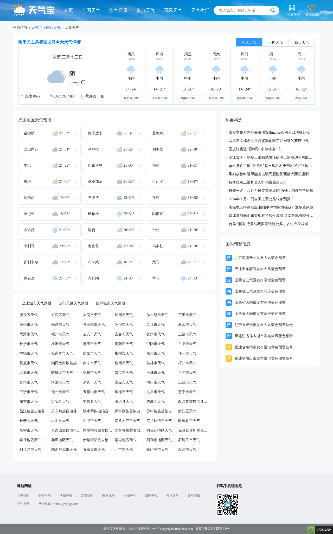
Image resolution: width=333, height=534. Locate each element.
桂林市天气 (155, 363)
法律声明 (66, 496)
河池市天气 (60, 382)
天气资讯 (194, 496)
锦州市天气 (124, 315)
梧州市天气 (187, 363)
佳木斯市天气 (157, 315)
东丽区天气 (60, 315)
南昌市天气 (60, 325)
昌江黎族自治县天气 (35, 411)
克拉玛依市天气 (159, 421)
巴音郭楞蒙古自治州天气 (130, 430)
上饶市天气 (187, 334)
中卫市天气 (92, 421)
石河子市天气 (189, 440)
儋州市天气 (60, 392)
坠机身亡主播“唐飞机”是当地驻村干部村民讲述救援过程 (272, 166)
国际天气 (173, 10)
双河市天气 (187, 450)
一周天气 (275, 42)
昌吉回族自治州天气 (67, 430)
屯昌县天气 (92, 401)
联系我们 (87, 496)
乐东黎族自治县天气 (67, 411)
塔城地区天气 (126, 440)
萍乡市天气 (124, 325)
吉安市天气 (92, 334)
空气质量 (118, 10)
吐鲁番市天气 (189, 421)
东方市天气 (29, 401)
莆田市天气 (187, 315)
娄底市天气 (29, 363)
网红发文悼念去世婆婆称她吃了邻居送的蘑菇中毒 (269, 141)
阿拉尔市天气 (30, 450)
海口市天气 (155, 382)
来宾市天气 (92, 382)
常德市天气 (29, 353)
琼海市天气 (124, 392)
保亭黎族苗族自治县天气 (130, 411)
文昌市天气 (155, 392)
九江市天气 (155, 325)
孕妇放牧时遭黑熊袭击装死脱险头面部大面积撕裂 (269, 174)
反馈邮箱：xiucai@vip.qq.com (58, 504)
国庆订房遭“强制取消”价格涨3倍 (255, 149)
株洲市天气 (60, 344)
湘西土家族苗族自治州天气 (67, 363)
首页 (68, 10)
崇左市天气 (124, 382)
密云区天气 (29, 315)
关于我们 (23, 496)
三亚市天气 (187, 382)
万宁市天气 (187, 392)
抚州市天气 (155, 334)
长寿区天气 (29, 421)
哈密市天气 (29, 430)
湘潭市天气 (92, 344)
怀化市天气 (187, 353)
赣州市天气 (60, 334)
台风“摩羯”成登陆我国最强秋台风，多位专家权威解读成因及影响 (272, 224)
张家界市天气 (62, 353)
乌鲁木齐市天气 (127, 421)
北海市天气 (29, 373)
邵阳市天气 (155, 344)
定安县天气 (60, 401)
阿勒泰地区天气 (159, 440)
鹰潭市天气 (29, 334)
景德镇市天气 (94, 325)
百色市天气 (187, 373)
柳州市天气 (124, 363)
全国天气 (91, 10)
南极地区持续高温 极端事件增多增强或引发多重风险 (271, 207)
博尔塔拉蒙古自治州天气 (99, 430)
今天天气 (249, 42)
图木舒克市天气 (64, 450)
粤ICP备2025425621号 (212, 529)
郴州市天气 (124, 353)
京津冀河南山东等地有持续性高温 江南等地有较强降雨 (272, 216)
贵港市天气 (124, 373)
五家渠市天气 (94, 450)
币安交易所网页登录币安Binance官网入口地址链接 (269, 132)
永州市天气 (155, 353)
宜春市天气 (124, 334)
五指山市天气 (94, 392)
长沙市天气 (29, 344)
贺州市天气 (29, 382)
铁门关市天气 (157, 450)
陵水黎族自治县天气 (99, 411)
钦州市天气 (92, 373)
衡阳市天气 (124, 344)
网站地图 (108, 496)
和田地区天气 (62, 440)
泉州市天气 (29, 325)
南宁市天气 (92, 363)
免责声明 (44, 496)
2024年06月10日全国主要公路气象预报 (260, 199)
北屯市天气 (124, 450)
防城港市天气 (62, 373)
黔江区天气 (187, 411)
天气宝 (36, 28)
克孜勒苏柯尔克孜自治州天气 (194, 430)
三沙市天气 (29, 392)
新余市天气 (187, 325)
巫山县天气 (60, 421)
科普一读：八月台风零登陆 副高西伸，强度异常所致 (271, 191)
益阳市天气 (92, 353)
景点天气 (145, 10)
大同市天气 (92, 315)
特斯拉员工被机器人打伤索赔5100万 (258, 182)
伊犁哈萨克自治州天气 (99, 440)
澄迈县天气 (124, 401)
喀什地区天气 (30, 440)
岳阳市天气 (187, 344)
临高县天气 (155, 401)
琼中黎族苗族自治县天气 (162, 411)
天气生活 (200, 10)
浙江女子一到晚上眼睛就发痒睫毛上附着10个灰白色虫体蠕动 (272, 157)
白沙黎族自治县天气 (194, 401)
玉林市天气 (155, 373)
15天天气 (301, 42)
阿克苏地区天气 (159, 430)
